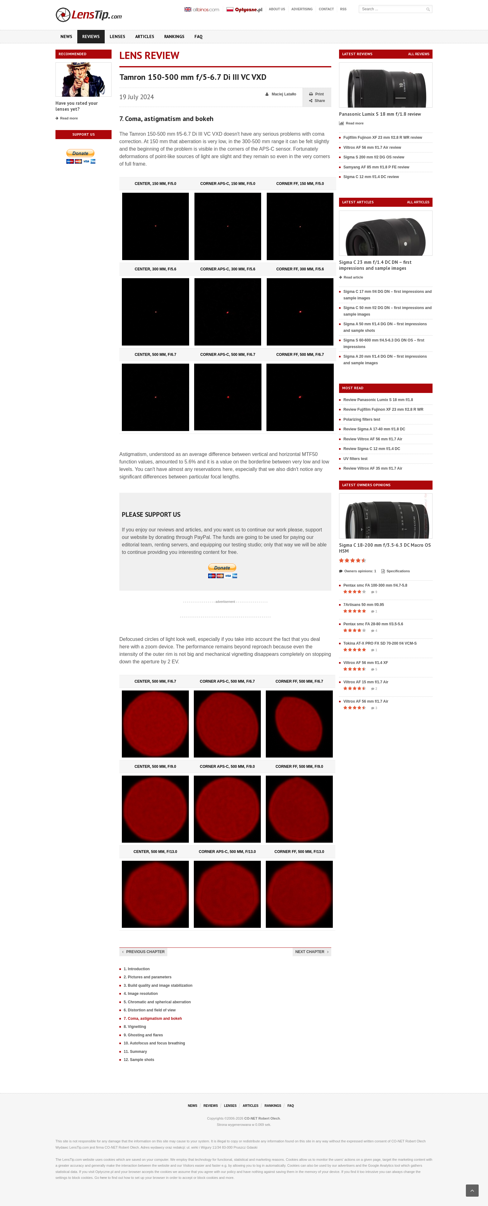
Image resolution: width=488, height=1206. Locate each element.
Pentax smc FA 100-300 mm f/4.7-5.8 (375, 585)
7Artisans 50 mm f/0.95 (363, 605)
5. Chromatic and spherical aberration (157, 1002)
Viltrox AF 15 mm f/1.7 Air (365, 682)
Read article (351, 277)
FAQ (198, 36)
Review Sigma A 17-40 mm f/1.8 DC (374, 429)
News (66, 36)
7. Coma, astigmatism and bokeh (153, 1018)
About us (277, 9)
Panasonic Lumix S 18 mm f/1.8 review (380, 114)
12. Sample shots (139, 1060)
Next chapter (311, 952)
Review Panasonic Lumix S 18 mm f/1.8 (378, 400)
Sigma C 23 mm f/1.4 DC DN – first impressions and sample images (375, 265)
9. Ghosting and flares (143, 1035)
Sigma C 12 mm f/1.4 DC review (371, 177)
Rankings (174, 36)
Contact (326, 9)
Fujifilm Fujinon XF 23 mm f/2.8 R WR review (382, 137)
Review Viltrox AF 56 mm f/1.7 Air (372, 439)
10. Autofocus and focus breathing (154, 1043)
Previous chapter (143, 952)
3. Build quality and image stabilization (158, 985)
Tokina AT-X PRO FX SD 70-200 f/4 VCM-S (380, 643)
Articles (144, 36)
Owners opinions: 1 (357, 571)
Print (316, 94)
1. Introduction (137, 969)
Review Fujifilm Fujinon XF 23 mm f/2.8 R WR (383, 409)
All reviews (418, 54)
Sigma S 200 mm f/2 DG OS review (373, 157)
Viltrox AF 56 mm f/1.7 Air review (372, 147)
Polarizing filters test (361, 419)
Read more (66, 118)
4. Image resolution (141, 993)
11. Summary (135, 1051)
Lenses (117, 36)
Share (317, 101)
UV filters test (355, 459)
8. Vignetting (135, 1026)
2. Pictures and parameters (147, 977)
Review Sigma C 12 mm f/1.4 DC (371, 449)
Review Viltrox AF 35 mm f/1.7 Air (372, 468)
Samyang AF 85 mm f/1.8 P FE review (376, 167)
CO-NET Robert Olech (262, 1118)
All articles (418, 202)
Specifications (395, 571)
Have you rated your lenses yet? (76, 106)
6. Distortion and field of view (150, 1010)
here (103, 1177)
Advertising (302, 9)
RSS (343, 9)
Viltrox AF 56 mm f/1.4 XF (365, 663)
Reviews (91, 36)
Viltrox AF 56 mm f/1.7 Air (365, 701)
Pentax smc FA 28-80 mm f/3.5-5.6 (373, 624)
